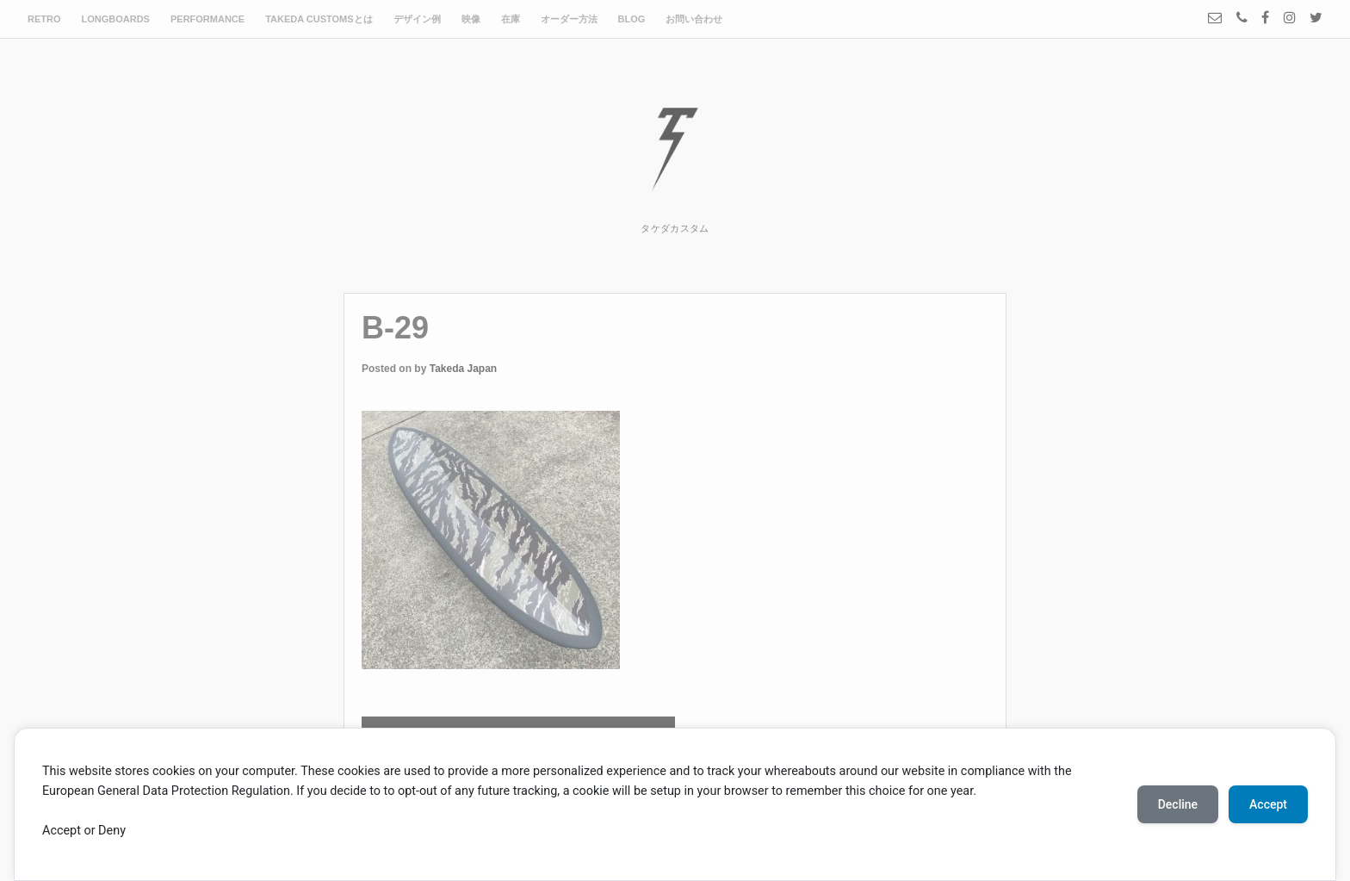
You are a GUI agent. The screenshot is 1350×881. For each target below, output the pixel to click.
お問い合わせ (694, 19)
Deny (112, 830)
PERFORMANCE (207, 19)
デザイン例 (417, 19)
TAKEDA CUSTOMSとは (318, 19)
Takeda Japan (463, 369)
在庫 (510, 19)
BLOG (632, 19)
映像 (470, 19)
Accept (61, 830)
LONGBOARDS (116, 19)
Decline (1178, 804)
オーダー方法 (569, 19)
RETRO (44, 19)
